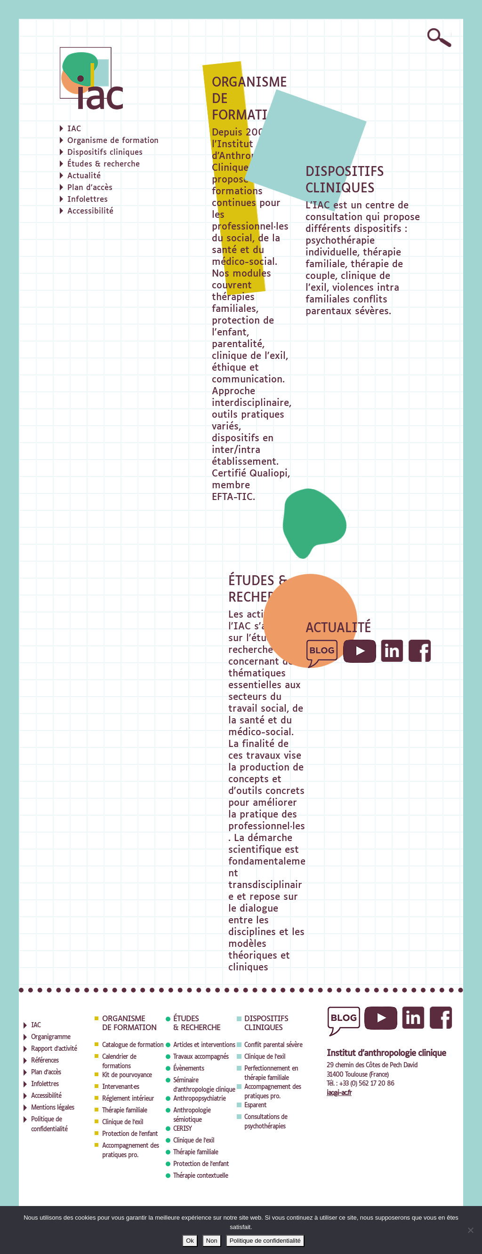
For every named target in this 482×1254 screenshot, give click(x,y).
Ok (190, 1240)
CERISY (182, 1129)
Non (211, 1240)
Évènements (188, 1069)
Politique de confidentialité (265, 1240)
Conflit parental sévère (273, 1045)
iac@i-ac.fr (339, 1093)
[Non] (470, 1230)
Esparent (255, 1106)
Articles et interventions (204, 1045)
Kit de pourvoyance (127, 1075)
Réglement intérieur (128, 1099)
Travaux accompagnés (200, 1057)
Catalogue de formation (132, 1045)
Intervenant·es (120, 1087)
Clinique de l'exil (122, 1122)
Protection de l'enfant (130, 1134)
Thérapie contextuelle (200, 1176)
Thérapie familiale (124, 1111)
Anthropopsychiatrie (199, 1099)
